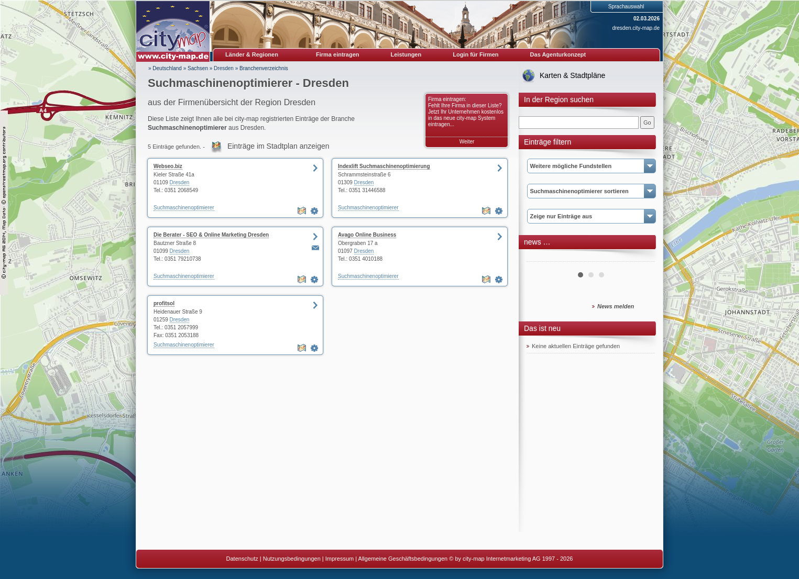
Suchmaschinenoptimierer (184, 207)
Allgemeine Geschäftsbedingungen (403, 558)
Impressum (339, 558)
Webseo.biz (168, 166)
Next (641, 257)
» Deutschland (165, 68)
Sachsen (198, 68)
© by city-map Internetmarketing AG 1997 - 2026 (511, 558)
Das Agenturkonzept (558, 54)
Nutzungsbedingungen (292, 558)
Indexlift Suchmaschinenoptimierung (384, 166)
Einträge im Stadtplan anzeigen (278, 146)
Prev (540, 257)
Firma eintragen (337, 54)
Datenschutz (242, 558)
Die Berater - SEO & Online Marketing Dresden (211, 235)
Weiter (467, 141)
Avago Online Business (367, 235)
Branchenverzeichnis (263, 68)
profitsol (164, 303)
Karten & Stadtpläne (572, 75)
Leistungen (406, 54)
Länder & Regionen (251, 54)
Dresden (224, 68)
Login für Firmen (475, 54)
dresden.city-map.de (636, 28)
